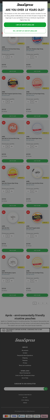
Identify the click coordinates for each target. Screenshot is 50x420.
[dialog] (25, 210)
